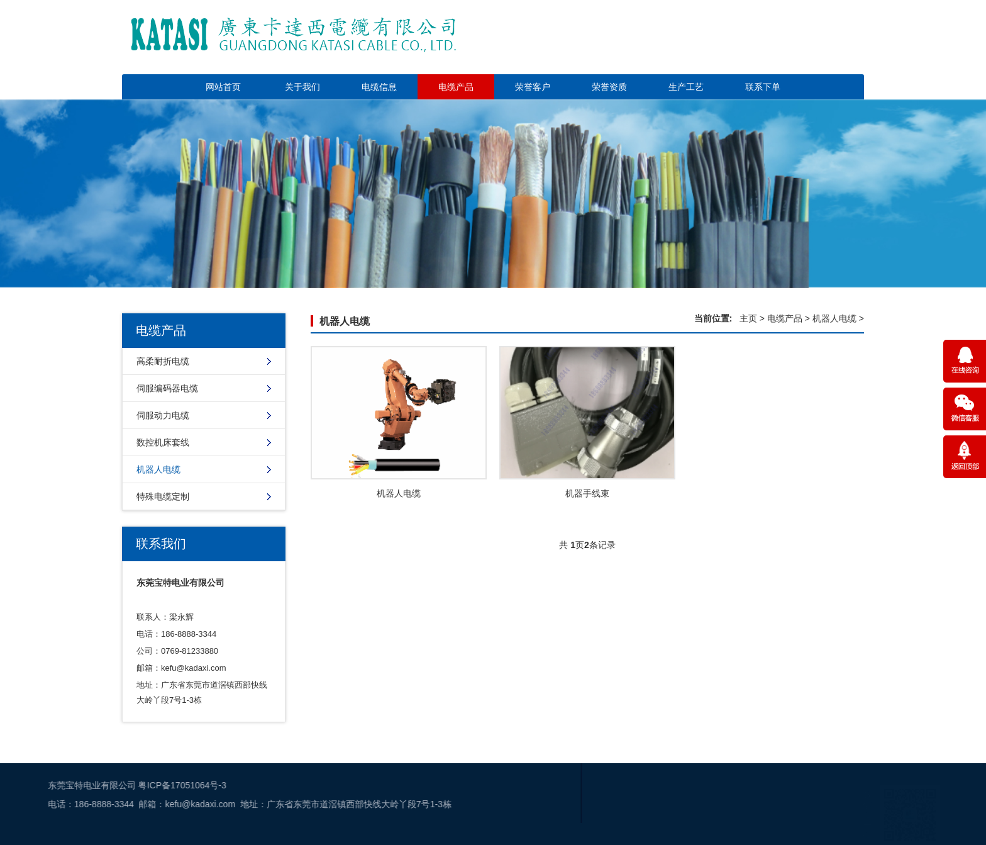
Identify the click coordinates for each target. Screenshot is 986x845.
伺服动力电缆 (162, 415)
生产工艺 (686, 87)
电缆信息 (379, 87)
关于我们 (302, 87)
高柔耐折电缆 (162, 361)
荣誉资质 (609, 87)
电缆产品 (456, 87)
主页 (748, 318)
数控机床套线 (162, 442)
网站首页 (223, 87)
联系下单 (762, 87)
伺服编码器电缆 (167, 388)
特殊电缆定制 (162, 496)
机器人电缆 (158, 469)
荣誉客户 (532, 87)
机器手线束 (587, 493)
